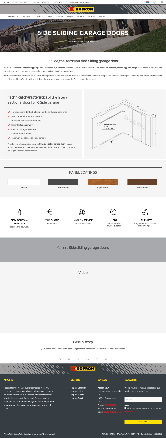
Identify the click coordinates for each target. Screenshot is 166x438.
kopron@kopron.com (112, 412)
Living (50, 16)
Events (60, 16)
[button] (162, 2)
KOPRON (83, 220)
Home (69, 42)
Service (81, 16)
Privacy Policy (8, 434)
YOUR (51, 220)
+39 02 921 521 (110, 405)
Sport (70, 16)
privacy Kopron (129, 411)
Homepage (13, 16)
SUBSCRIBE (143, 422)
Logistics (39, 16)
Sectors (92, 16)
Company (26, 16)
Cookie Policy (18, 434)
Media (102, 16)
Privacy (127, 405)
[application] (65, 2)
